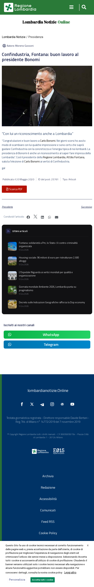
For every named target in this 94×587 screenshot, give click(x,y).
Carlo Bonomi (47, 141)
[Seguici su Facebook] (23, 404)
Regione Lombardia (54, 157)
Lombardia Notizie (39, 22)
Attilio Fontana (75, 157)
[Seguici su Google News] (63, 404)
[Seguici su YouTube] (73, 404)
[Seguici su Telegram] (43, 404)
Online (64, 22)
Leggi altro (70, 572)
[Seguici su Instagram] (53, 404)
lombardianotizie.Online (48, 390)
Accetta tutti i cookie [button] (42, 580)
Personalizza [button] (17, 579)
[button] (83, 7)
